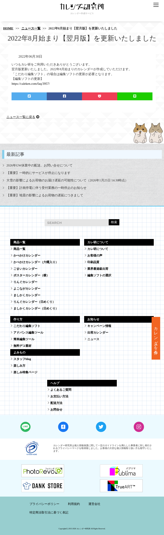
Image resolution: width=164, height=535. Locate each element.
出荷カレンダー (97, 332)
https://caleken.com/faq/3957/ (31, 83)
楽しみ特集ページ (25, 372)
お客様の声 (94, 255)
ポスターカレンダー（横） (31, 275)
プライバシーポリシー (44, 504)
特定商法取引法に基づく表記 (48, 512)
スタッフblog (22, 359)
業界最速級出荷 (97, 268)
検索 (114, 222)
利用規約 (74, 504)
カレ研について (97, 249)
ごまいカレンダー (25, 268)
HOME (8, 28)
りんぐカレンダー (25, 282)
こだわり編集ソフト (26, 326)
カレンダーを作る (156, 338)
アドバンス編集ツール (28, 332)
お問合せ (56, 409)
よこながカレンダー (26, 288)
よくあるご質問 (60, 389)
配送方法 (56, 403)
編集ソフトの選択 (99, 275)
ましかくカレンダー (26, 295)
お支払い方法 (59, 396)
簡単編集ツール (23, 339)
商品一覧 (19, 249)
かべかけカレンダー (26, 255)
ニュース (93, 339)
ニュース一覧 (31, 28)
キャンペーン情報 (99, 326)
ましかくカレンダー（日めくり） (35, 308)
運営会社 (94, 504)
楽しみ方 (19, 365)
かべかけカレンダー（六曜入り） (35, 262)
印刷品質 (93, 262)
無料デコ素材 (22, 345)
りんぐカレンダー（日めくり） (34, 301)
